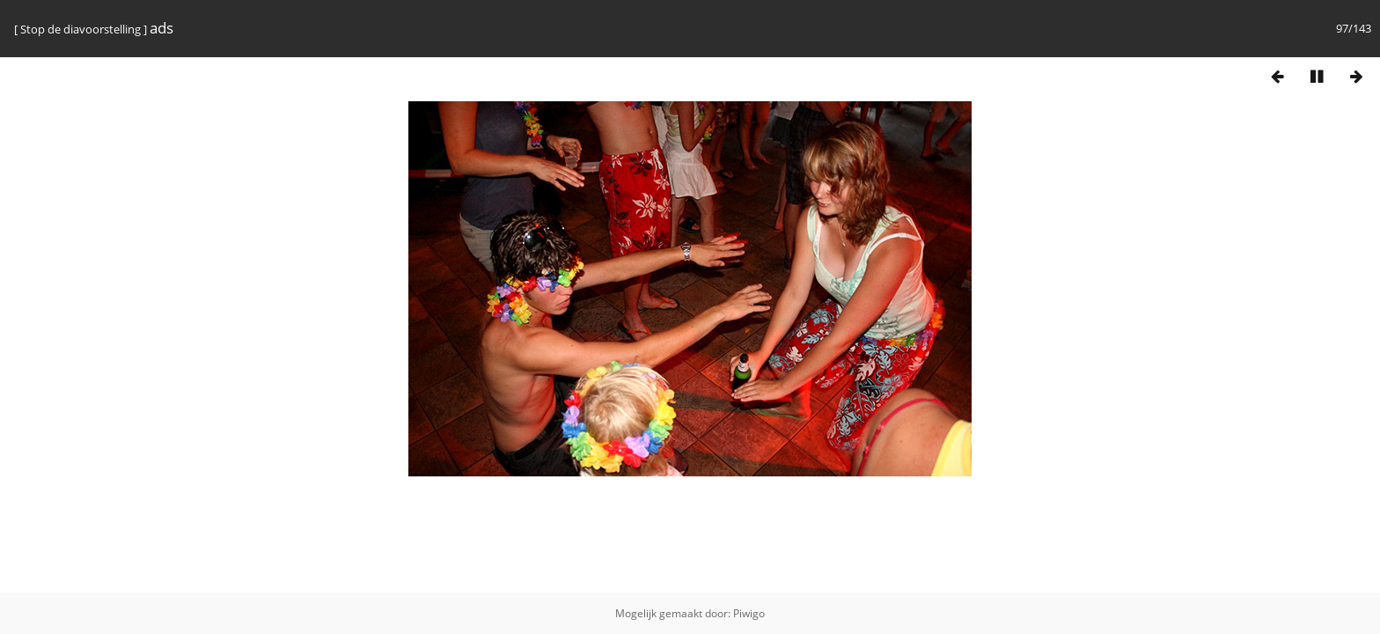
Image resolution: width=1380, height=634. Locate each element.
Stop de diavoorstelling (80, 29)
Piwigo (749, 613)
